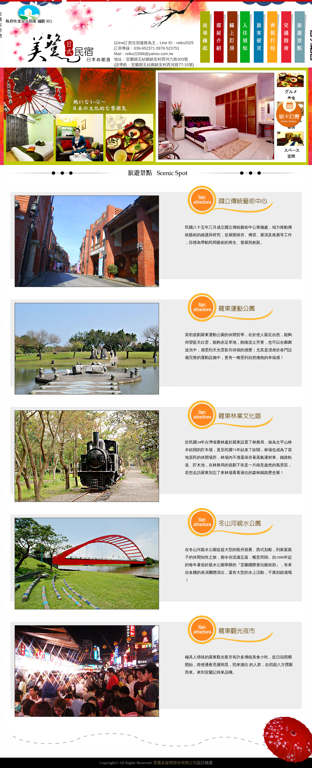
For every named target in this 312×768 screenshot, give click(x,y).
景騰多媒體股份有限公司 (175, 762)
